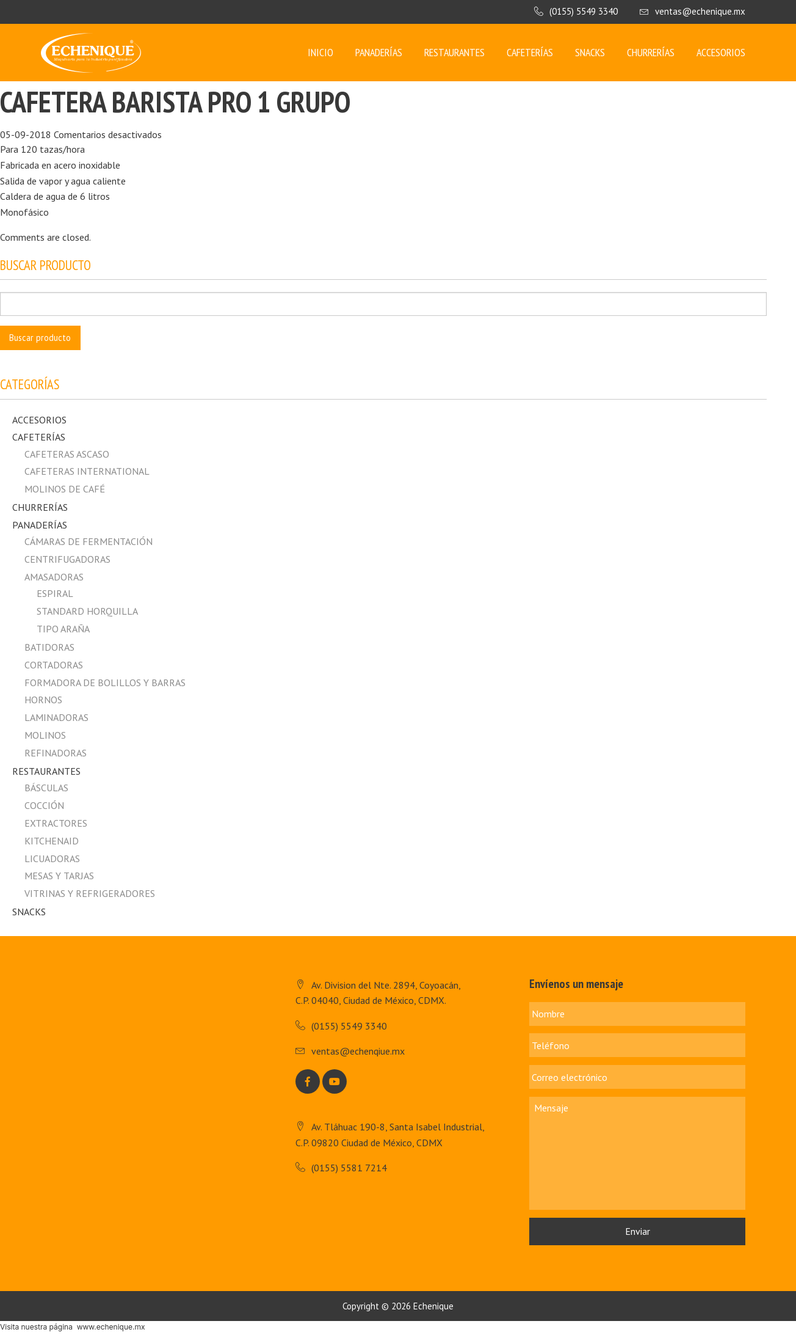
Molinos (45, 735)
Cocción (44, 805)
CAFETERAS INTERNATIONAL (87, 471)
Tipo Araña (63, 629)
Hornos (43, 699)
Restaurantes (454, 52)
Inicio (320, 52)
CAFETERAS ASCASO (66, 454)
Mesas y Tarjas (59, 875)
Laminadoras (56, 717)
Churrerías (651, 52)
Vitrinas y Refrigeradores (89, 893)
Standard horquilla (87, 611)
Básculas (46, 787)
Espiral (55, 593)
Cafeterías (530, 52)
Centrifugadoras (67, 559)
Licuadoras (52, 858)
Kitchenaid (51, 841)
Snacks (590, 52)
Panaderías (378, 52)
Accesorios (720, 52)
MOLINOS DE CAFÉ (64, 489)
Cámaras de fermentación (88, 541)
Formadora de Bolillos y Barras (105, 682)
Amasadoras (54, 577)
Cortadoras (53, 665)
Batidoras (49, 647)
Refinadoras (55, 753)
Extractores (55, 823)
